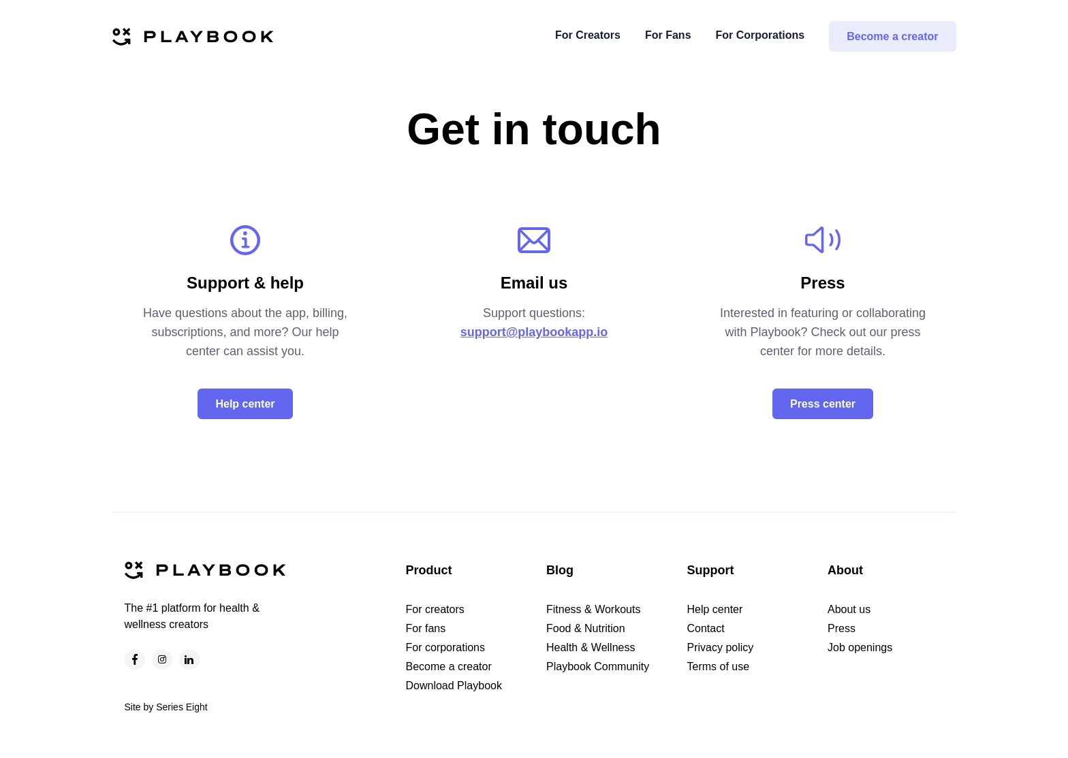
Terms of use (718, 666)
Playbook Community (597, 666)
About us (849, 609)
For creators (435, 609)
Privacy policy (720, 647)
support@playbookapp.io (534, 332)
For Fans (668, 35)
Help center (244, 404)
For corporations (446, 647)
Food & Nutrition (585, 628)
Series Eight (181, 707)
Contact (706, 628)
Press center (822, 404)
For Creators (588, 35)
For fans (426, 628)
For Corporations (760, 35)
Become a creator (892, 36)
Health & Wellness (590, 647)
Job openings (860, 647)
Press (841, 628)
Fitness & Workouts (593, 609)
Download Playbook (454, 685)
